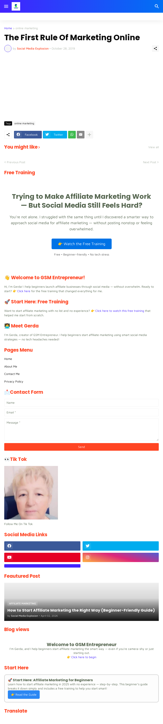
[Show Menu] (6, 6)
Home (8, 28)
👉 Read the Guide (24, 694)
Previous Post (16, 162)
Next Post (149, 162)
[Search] (157, 6)
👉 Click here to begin (81, 657)
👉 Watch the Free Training (81, 244)
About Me (10, 366)
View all (153, 147)
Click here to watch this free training (119, 310)
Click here (23, 291)
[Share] (155, 48)
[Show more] (89, 134)
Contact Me (12, 374)
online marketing (26, 28)
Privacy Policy (13, 381)
